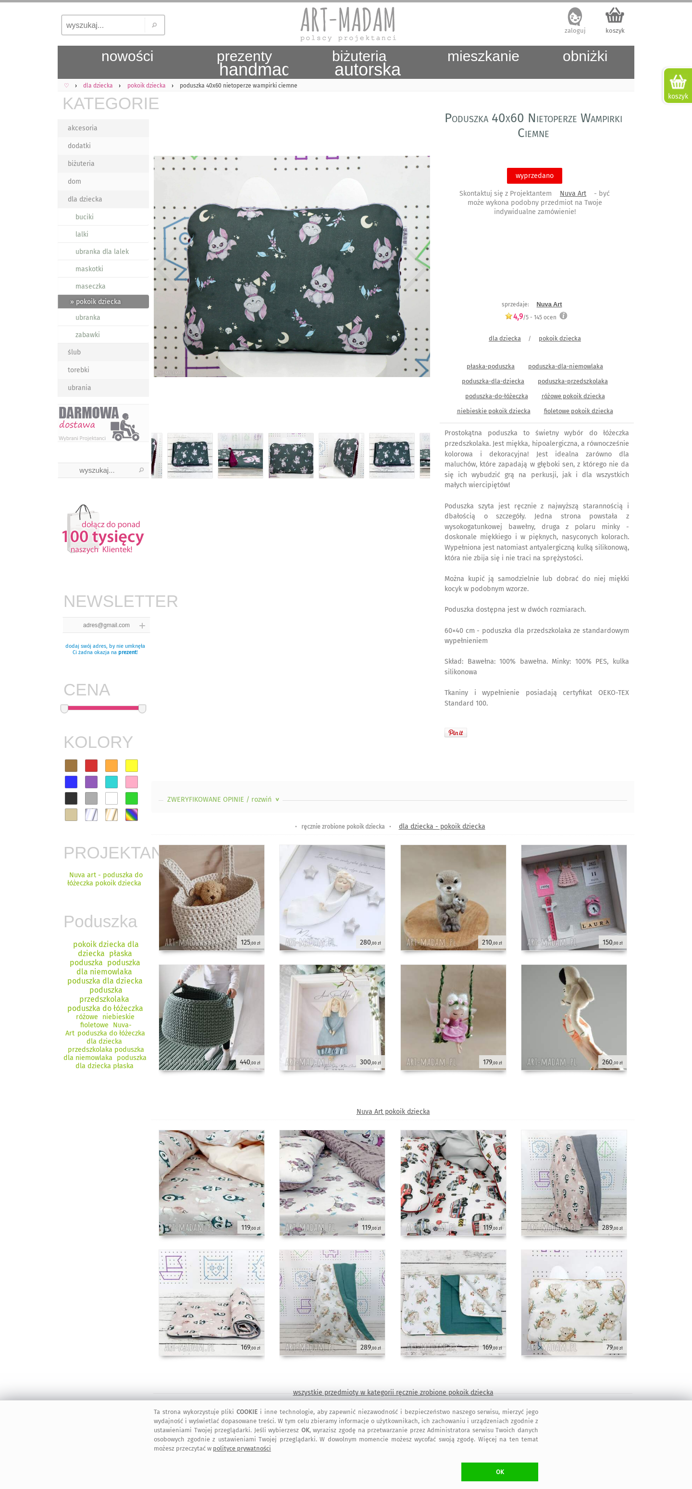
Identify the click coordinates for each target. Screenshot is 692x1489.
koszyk (615, 30)
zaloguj (575, 30)
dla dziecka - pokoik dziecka (442, 826)
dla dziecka (85, 199)
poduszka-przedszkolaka (573, 381)
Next (414, 268)
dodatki (79, 146)
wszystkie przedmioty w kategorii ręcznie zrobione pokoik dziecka (393, 1392)
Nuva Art (573, 193)
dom (74, 181)
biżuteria (81, 164)
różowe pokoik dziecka (573, 396)
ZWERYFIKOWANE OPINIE (224, 799)
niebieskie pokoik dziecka (494, 411)
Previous (167, 268)
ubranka (87, 318)
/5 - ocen (530, 317)
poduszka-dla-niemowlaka (565, 366)
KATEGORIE (105, 103)
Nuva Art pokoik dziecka (393, 1112)
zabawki (87, 335)
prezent (127, 652)
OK (500, 1472)
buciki (84, 217)
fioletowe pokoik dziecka (578, 411)
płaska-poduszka (491, 366)
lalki (81, 234)
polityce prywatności (242, 1448)
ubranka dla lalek (102, 252)
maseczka (90, 286)
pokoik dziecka (560, 338)
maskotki (89, 269)
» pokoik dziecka (95, 302)
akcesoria (83, 128)
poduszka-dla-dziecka (493, 381)
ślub (74, 352)
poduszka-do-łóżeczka (496, 396)
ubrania (79, 388)
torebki (78, 370)
